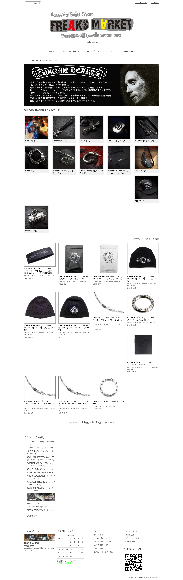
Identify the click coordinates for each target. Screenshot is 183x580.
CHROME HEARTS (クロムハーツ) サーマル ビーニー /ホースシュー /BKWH (142, 278)
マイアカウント (141, 3)
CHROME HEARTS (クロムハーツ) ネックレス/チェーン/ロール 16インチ (108, 320)
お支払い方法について (101, 538)
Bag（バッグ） (146, 159)
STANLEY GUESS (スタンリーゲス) (40, 469)
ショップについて (94, 51)
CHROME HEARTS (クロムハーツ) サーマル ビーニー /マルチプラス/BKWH (73, 327)
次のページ (109, 423)
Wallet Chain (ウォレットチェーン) (64, 160)
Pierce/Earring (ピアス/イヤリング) (91, 160)
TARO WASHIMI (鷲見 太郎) (37, 507)
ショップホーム (99, 531)
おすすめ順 (137, 239)
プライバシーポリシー (134, 538)
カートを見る (130, 535)
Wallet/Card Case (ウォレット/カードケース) (119, 160)
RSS (127, 542)
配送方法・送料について (102, 542)
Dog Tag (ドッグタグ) (119, 129)
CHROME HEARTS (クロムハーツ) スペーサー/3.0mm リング (141, 319)
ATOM (132, 542)
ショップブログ (99, 548)
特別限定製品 (32, 516)
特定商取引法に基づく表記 (103, 552)
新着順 (156, 239)
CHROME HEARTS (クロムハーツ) (44, 60)
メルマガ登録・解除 (100, 545)
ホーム (51, 51)
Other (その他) (36, 219)
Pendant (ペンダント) (64, 129)
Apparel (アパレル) (146, 189)
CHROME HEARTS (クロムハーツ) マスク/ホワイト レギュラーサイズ (107, 277)
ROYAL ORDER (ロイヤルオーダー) (40, 473)
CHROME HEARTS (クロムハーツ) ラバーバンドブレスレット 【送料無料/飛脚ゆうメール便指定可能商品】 (39, 271)
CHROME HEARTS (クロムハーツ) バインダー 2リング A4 (141, 363)
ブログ (113, 51)
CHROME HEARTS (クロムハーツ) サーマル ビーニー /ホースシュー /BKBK (39, 327)
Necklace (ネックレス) (146, 129)
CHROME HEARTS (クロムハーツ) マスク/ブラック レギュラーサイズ (73, 277)
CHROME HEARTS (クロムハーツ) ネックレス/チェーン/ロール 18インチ (39, 403)
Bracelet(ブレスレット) (36, 159)
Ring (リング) (36, 129)
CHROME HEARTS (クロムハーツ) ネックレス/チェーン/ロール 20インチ (73, 403)
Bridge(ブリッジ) (41, 498)
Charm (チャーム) (91, 129)
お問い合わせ (129, 51)
